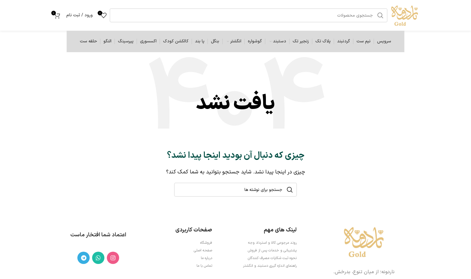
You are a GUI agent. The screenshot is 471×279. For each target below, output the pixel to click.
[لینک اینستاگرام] (113, 258)
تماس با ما (204, 266)
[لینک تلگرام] (83, 258)
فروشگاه (206, 243)
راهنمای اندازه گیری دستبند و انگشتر (270, 266)
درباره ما (206, 258)
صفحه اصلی (203, 250)
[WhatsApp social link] (98, 258)
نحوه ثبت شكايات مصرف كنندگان (272, 258)
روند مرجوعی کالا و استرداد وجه (272, 243)
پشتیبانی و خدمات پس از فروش (272, 250)
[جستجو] (235, 190)
